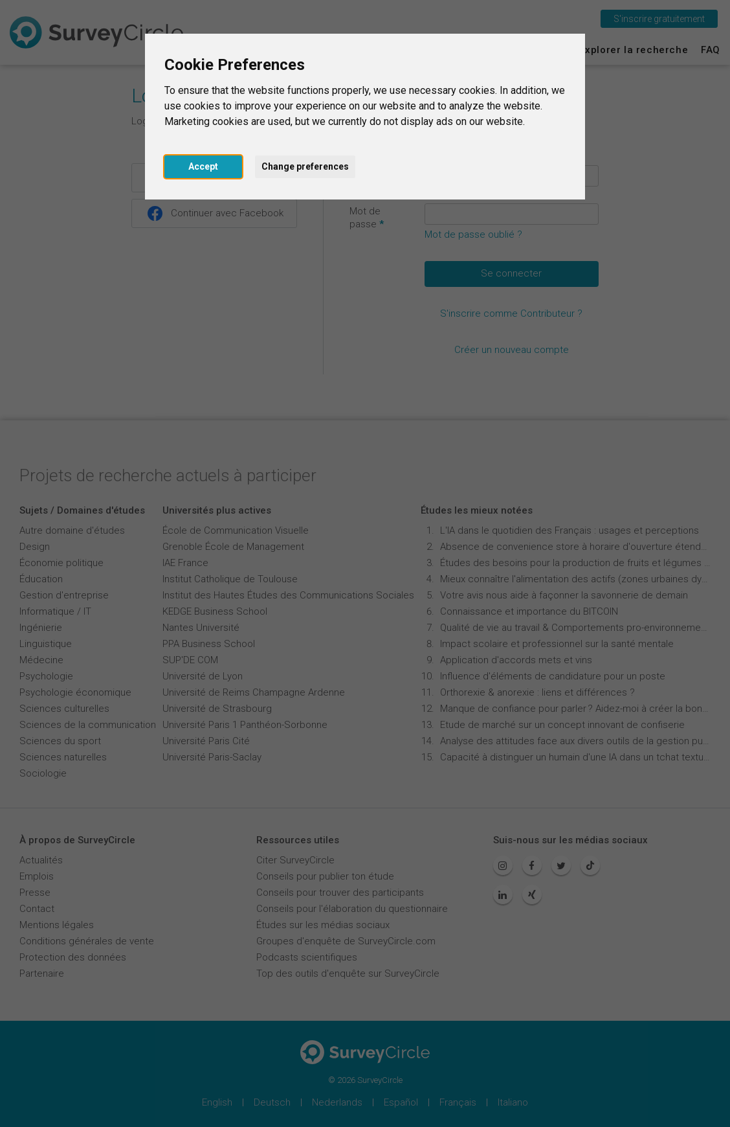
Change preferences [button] (305, 166)
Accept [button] (203, 166)
